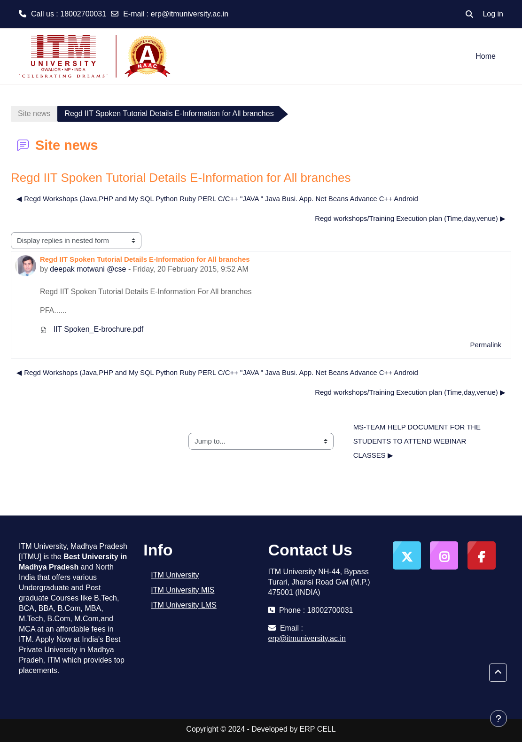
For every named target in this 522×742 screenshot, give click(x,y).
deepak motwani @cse (88, 269)
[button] (469, 14)
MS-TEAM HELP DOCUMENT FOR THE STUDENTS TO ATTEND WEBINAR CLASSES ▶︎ (418, 441)
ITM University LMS (184, 605)
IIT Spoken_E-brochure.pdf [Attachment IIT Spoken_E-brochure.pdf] (91, 329)
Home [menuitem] (485, 56)
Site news (34, 113)
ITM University (175, 575)
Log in (493, 14)
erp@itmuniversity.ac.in (189, 14)
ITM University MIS (182, 590)
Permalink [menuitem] (485, 345)
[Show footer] (498, 718)
